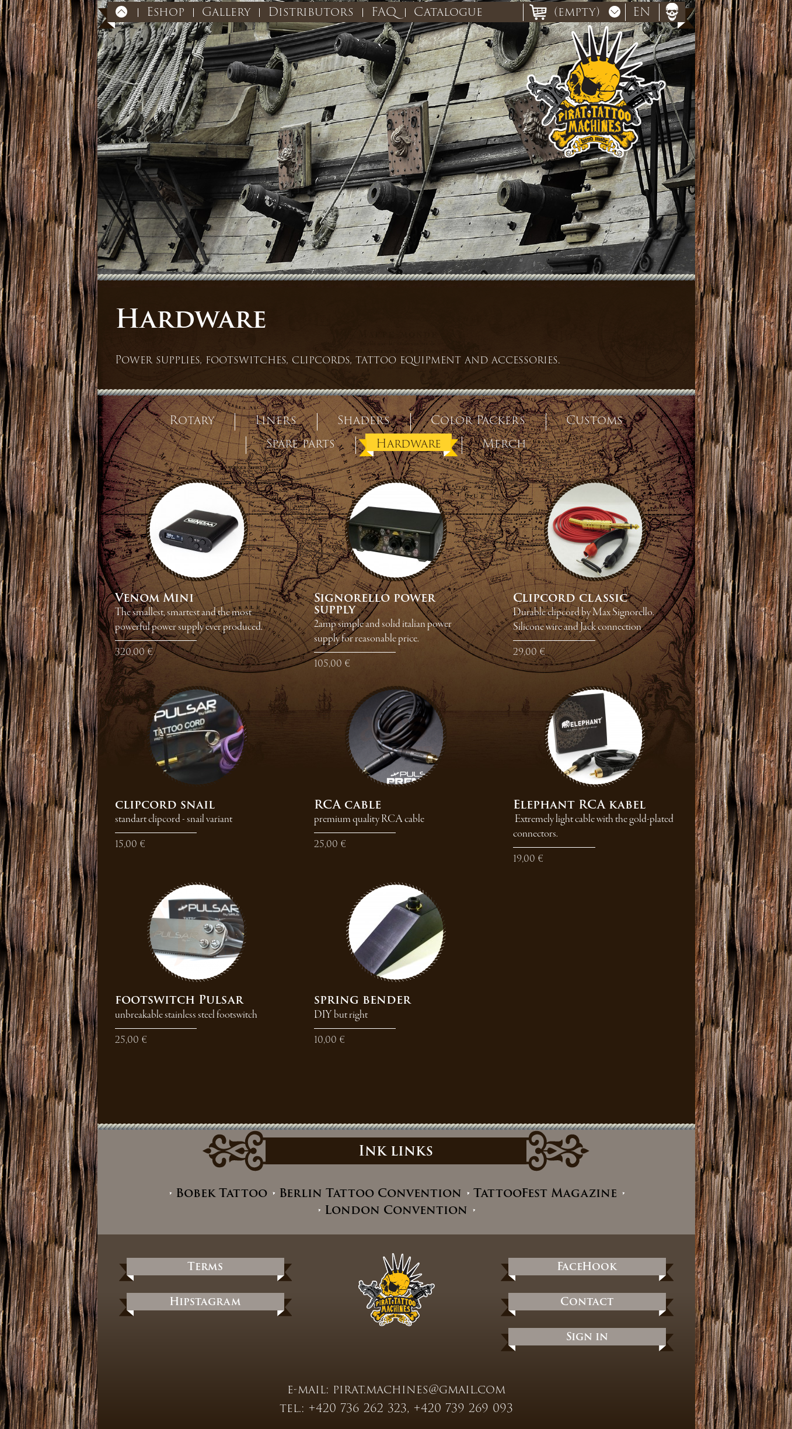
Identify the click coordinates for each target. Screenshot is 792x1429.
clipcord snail (165, 804)
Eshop (165, 11)
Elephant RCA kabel (579, 804)
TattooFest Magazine (545, 1193)
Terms (205, 1266)
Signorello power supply (374, 603)
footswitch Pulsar (179, 999)
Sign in (587, 1336)
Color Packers (478, 419)
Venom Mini (154, 597)
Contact (586, 1301)
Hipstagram (205, 1301)
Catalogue (448, 11)
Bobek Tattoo (221, 1193)
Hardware (408, 442)
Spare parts (300, 442)
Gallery (226, 11)
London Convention (396, 1210)
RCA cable (347, 804)
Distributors (311, 11)
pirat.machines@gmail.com (419, 1389)
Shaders (363, 419)
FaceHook (587, 1266)
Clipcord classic (570, 597)
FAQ (383, 11)
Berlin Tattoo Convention (370, 1193)
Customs (594, 419)
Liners (275, 419)
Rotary (191, 419)
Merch (504, 442)
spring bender (362, 999)
